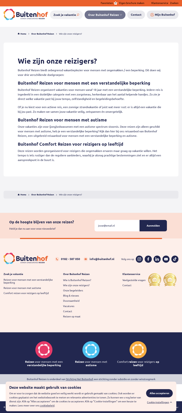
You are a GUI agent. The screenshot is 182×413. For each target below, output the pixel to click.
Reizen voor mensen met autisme (22, 288)
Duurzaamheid (71, 300)
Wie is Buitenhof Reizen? (77, 280)
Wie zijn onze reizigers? (76, 285)
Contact (67, 311)
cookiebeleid (47, 405)
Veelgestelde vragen (134, 280)
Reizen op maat (72, 316)
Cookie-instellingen (158, 402)
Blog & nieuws (71, 295)
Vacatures (68, 306)
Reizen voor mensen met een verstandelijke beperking (28, 281)
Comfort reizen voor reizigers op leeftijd (26, 293)
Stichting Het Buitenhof (79, 379)
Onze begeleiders (73, 290)
